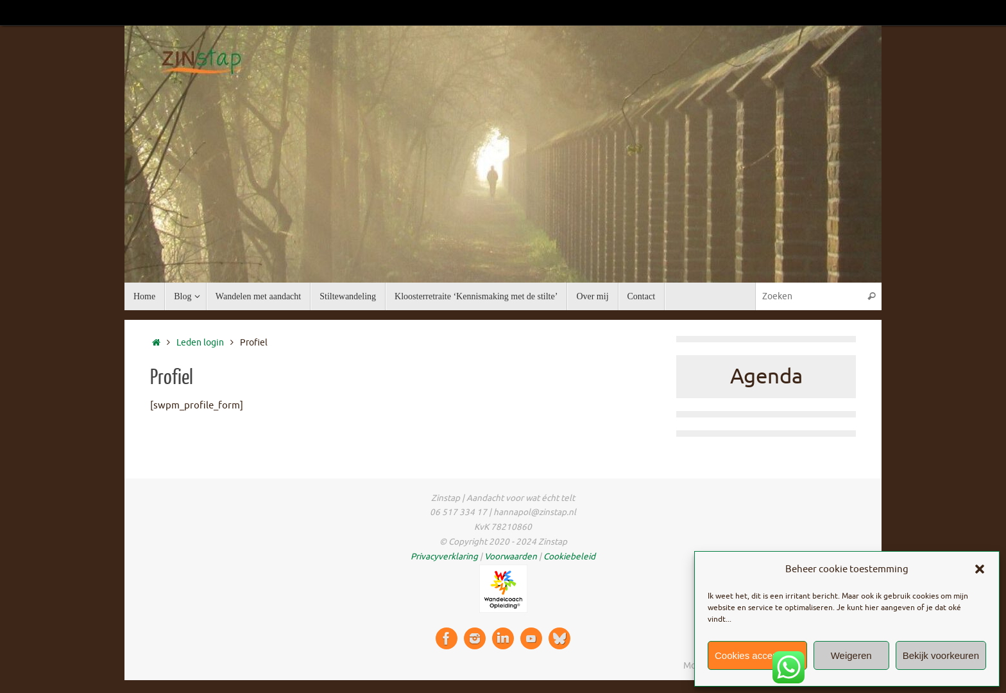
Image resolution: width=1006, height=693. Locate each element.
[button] (979, 569)
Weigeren (851, 655)
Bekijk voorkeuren (941, 655)
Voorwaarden (510, 556)
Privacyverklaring (444, 556)
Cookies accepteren (757, 655)
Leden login (200, 342)
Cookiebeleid (569, 556)
